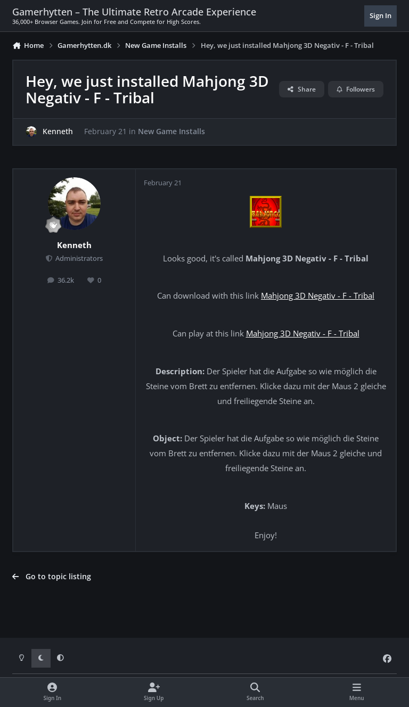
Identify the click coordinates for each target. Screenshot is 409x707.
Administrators (78, 258)
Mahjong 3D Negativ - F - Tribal (317, 295)
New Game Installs (171, 131)
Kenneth (58, 131)
